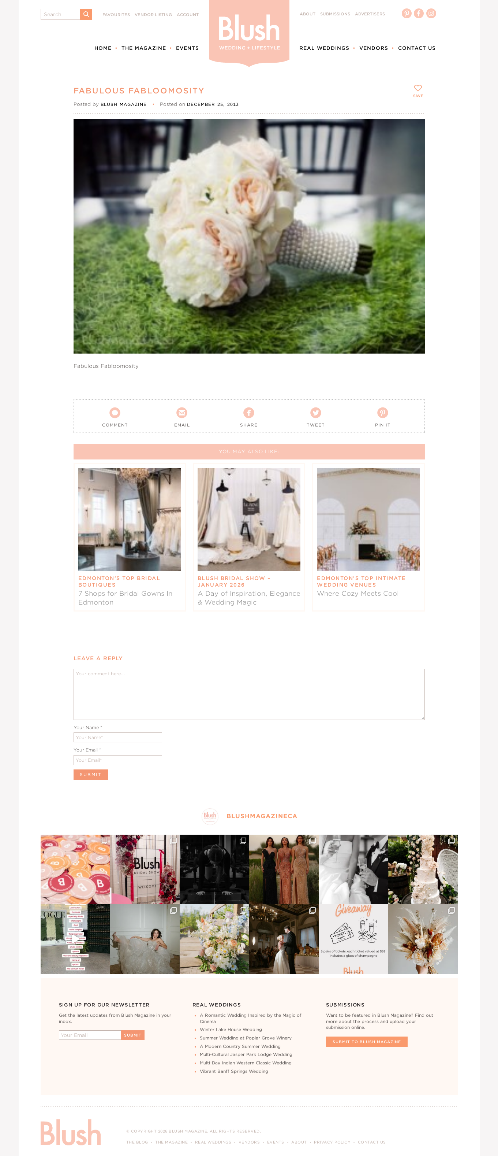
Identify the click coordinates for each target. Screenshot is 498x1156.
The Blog (137, 1142)
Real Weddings (324, 48)
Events (187, 48)
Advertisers (370, 14)
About (307, 14)
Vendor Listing (153, 14)
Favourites (116, 14)
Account (188, 14)
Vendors (373, 48)
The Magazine (143, 48)
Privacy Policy (332, 1142)
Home (103, 48)
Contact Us (417, 48)
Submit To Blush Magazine (367, 1041)
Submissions (335, 14)
